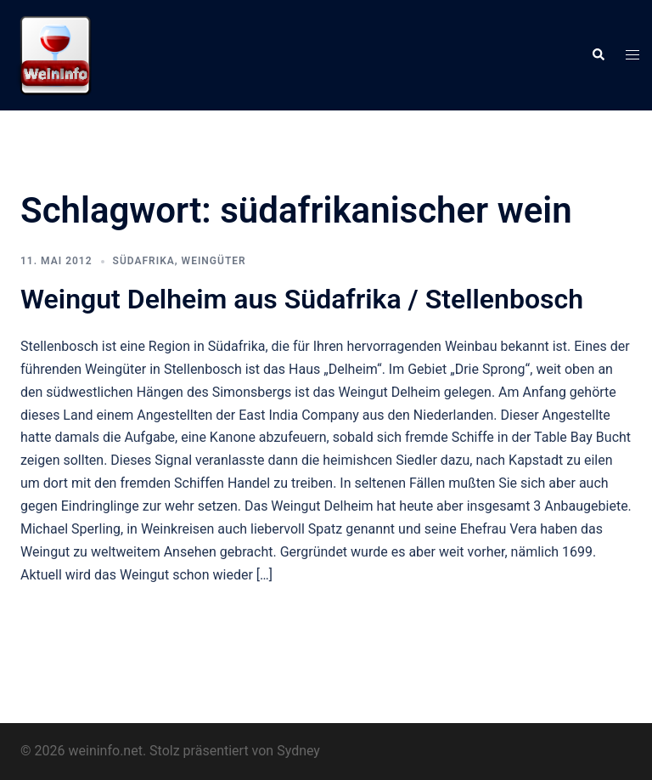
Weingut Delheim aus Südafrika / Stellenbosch (301, 299)
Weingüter (214, 261)
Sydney (298, 751)
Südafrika (144, 261)
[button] (597, 55)
